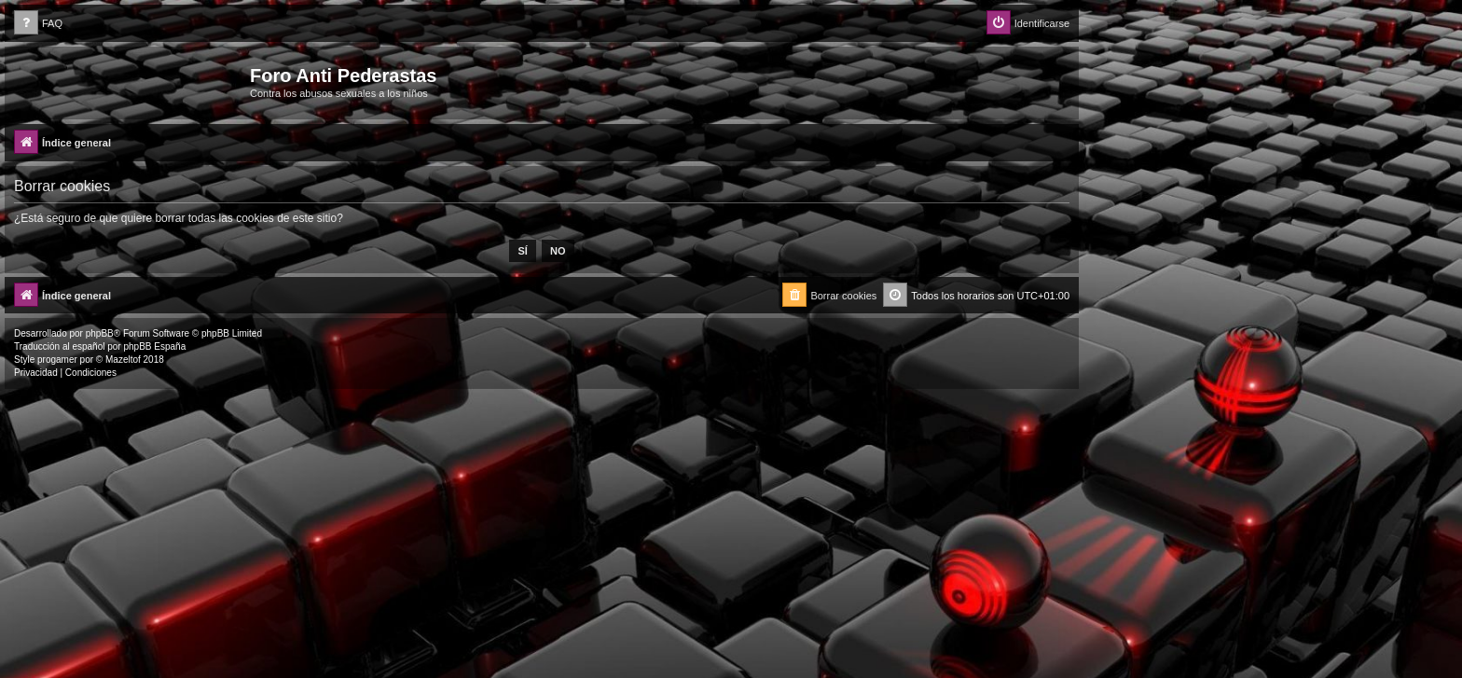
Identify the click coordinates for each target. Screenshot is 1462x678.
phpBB (100, 333)
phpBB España (154, 346)
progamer (57, 359)
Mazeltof (123, 359)
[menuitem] (38, 23)
